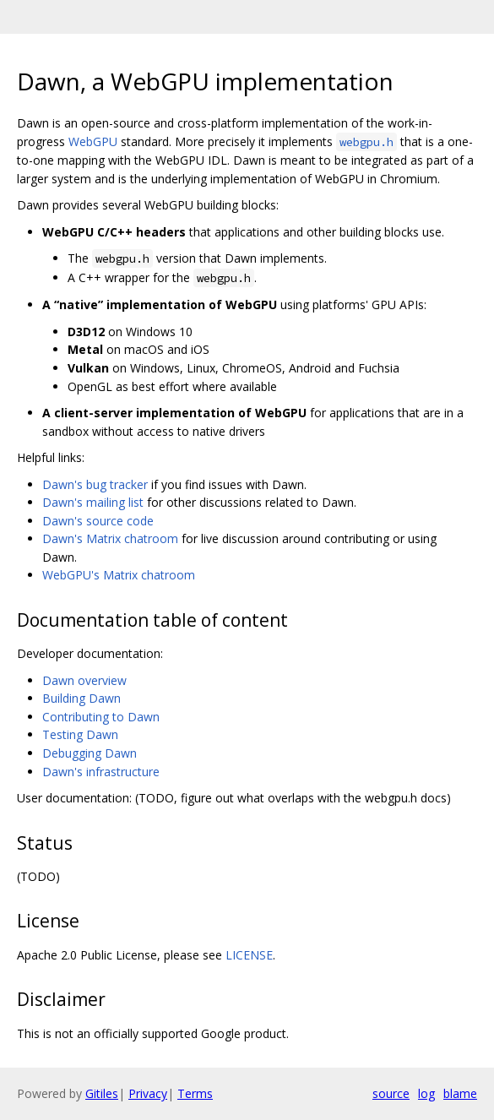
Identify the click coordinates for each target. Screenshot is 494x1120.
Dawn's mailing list (93, 502)
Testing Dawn (80, 734)
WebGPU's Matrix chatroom (118, 575)
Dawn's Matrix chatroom (110, 538)
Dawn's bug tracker (95, 484)
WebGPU (92, 141)
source (391, 1093)
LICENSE (249, 955)
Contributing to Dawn (101, 717)
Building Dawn (81, 698)
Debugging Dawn (89, 753)
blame (460, 1093)
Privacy (147, 1093)
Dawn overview (84, 680)
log (426, 1093)
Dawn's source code (98, 521)
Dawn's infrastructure (101, 772)
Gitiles (101, 1093)
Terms (195, 1093)
